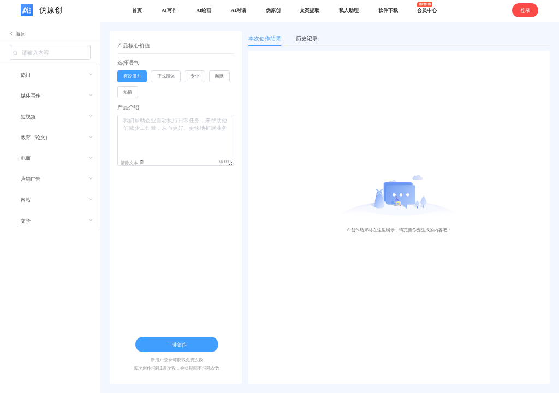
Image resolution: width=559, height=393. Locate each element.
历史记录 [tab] (307, 38)
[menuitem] (50, 74)
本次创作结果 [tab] (264, 38)
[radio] (132, 76)
